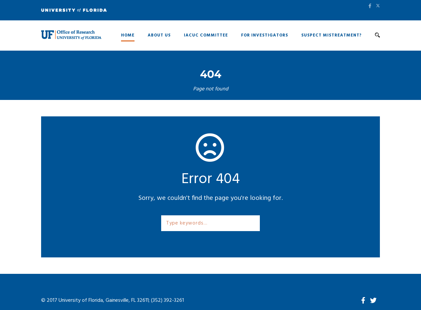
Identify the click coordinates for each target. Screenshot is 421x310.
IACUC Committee (206, 35)
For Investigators (264, 35)
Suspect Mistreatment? (331, 35)
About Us (159, 35)
